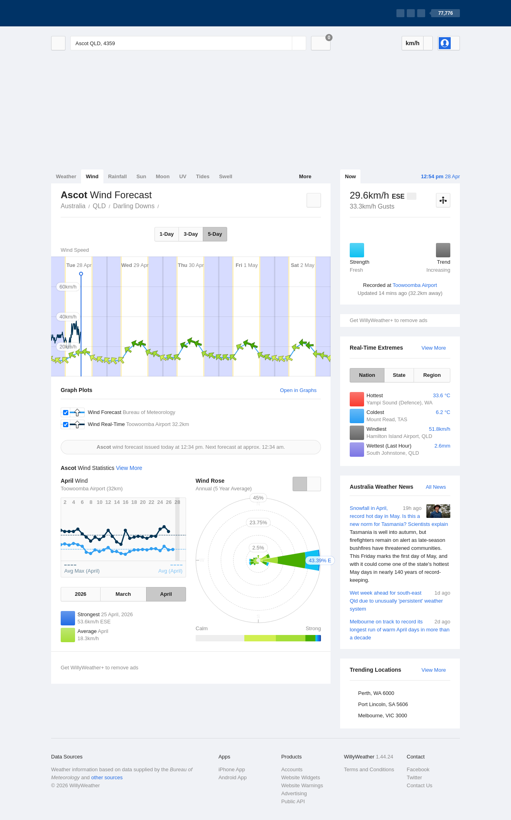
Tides (203, 176)
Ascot (163, 205)
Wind (92, 176)
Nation (367, 375)
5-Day (215, 234)
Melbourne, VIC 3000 (382, 715)
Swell (225, 176)
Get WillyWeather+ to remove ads (388, 320)
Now (350, 176)
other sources (107, 777)
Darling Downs (133, 206)
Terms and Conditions (369, 769)
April (166, 594)
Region (432, 375)
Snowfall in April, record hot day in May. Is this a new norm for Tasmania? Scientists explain (400, 544)
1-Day (167, 234)
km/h (413, 43)
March (123, 594)
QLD (99, 206)
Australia (73, 206)
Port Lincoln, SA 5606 (383, 704)
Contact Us (419, 785)
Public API (293, 801)
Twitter (414, 777)
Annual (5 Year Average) (224, 489)
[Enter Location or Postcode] (188, 43)
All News (436, 487)
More (305, 176)
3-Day (191, 234)
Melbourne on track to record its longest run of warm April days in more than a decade (400, 629)
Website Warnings (302, 785)
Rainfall (117, 176)
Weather (66, 176)
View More (434, 348)
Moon (163, 176)
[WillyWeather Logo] (88, 13)
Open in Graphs (298, 390)
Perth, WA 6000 (376, 693)
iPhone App (231, 769)
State (399, 375)
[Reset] (285, 43)
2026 (80, 594)
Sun (142, 176)
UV (182, 176)
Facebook (418, 769)
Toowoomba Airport (414, 285)
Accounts (291, 769)
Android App (232, 777)
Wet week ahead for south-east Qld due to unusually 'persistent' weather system (400, 600)
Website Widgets (300, 777)
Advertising (294, 793)
